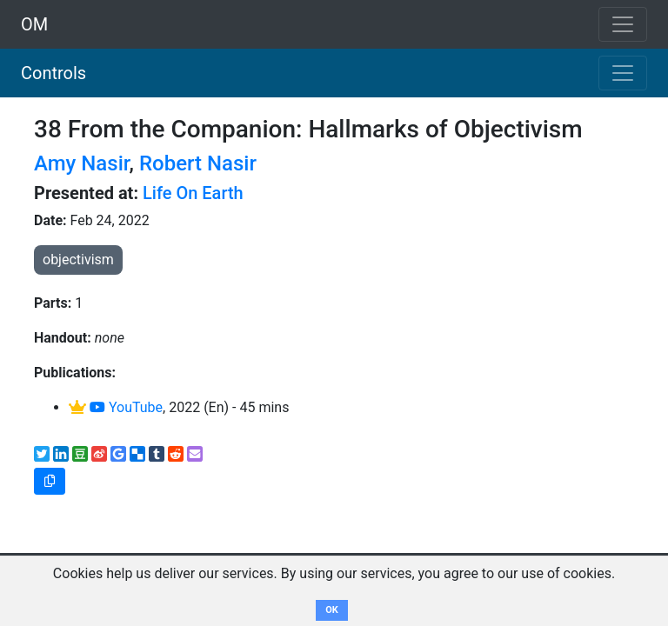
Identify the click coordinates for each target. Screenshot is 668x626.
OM (34, 24)
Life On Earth (193, 193)
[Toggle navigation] (622, 73)
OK (331, 610)
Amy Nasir (82, 163)
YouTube (126, 407)
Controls (53, 73)
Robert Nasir (198, 163)
